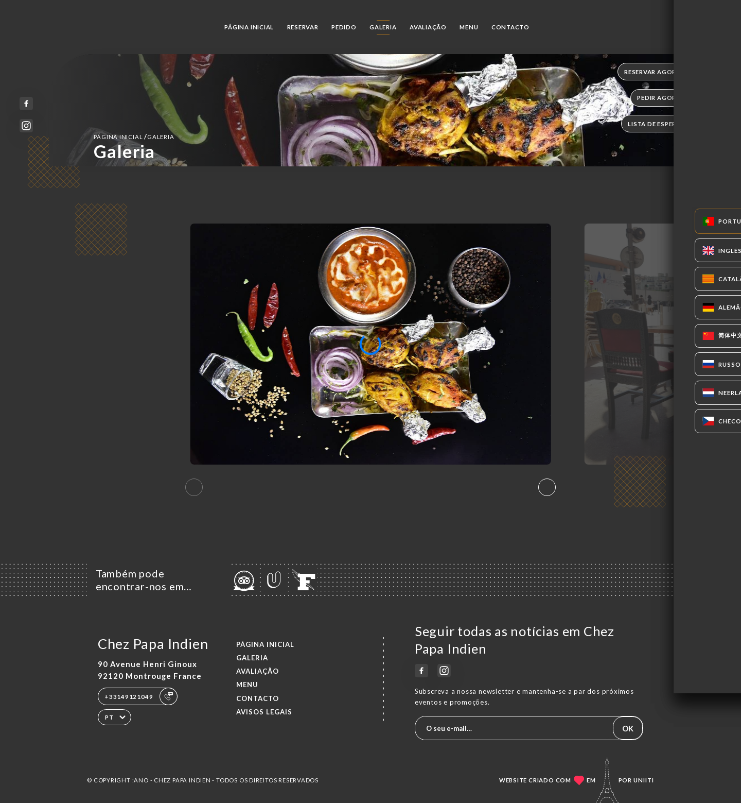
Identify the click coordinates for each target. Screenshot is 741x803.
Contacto (510, 27)
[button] (547, 487)
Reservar (303, 27)
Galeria (383, 27)
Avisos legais (264, 712)
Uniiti (643, 780)
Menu (469, 27)
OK (627, 728)
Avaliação (428, 27)
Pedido (344, 27)
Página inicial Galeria (134, 136)
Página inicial (249, 27)
